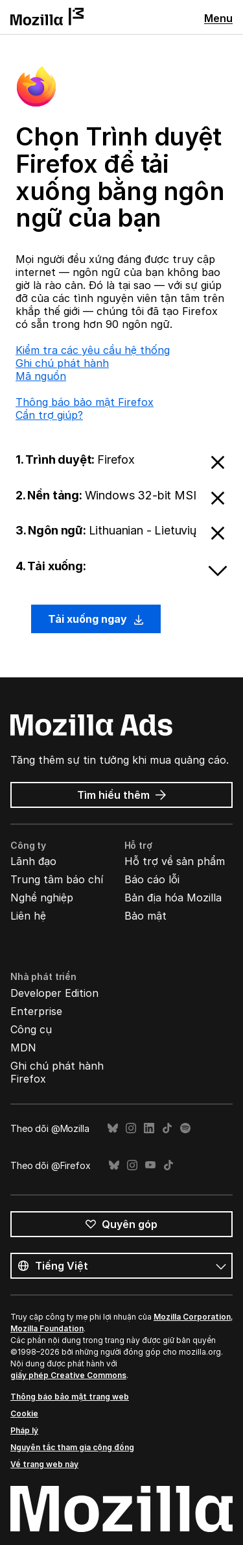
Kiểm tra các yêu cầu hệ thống (93, 350)
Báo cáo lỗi (151, 879)
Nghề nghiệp (41, 897)
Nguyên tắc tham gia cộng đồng (72, 1447)
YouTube (150, 1165)
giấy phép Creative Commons (68, 1375)
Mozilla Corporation (192, 1317)
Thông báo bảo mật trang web (69, 1396)
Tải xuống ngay (96, 618)
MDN (23, 1047)
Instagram (131, 1128)
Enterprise (36, 1011)
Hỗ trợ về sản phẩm (174, 861)
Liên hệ (28, 915)
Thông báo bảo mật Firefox (85, 402)
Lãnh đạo (33, 861)
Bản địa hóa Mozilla (173, 897)
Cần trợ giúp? (49, 414)
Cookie (24, 1413)
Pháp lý (24, 1430)
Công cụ (31, 1029)
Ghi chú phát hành (62, 363)
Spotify (185, 1128)
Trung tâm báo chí (56, 879)
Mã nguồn (41, 376)
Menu (218, 18)
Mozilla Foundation (47, 1328)
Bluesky (113, 1128)
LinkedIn (149, 1128)
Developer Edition (54, 992)
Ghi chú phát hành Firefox (57, 1072)
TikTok (167, 1128)
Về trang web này (44, 1464)
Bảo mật (145, 915)
